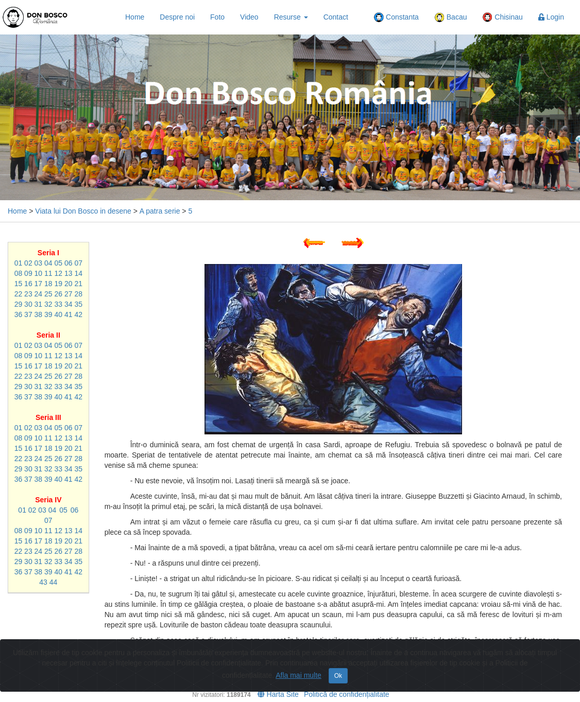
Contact (335, 17)
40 (59, 314)
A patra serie (160, 211)
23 (28, 294)
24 (39, 294)
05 (59, 263)
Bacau (450, 17)
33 (59, 304)
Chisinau (502, 17)
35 (78, 304)
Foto (217, 17)
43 (43, 582)
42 (78, 314)
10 (39, 273)
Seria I (48, 253)
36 (18, 314)
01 (18, 263)
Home (134, 17)
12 (59, 273)
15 (18, 283)
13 (68, 273)
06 (68, 263)
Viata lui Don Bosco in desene (83, 211)
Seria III (48, 417)
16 (28, 283)
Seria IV (48, 500)
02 (28, 263)
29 (18, 304)
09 (28, 273)
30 (28, 304)
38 (39, 314)
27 (68, 294)
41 (68, 314)
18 (48, 283)
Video (249, 17)
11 (48, 273)
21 (78, 283)
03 (39, 263)
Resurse (291, 17)
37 (28, 314)
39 (48, 314)
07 (78, 263)
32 (48, 304)
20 (68, 283)
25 (48, 294)
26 (59, 294)
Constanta (396, 17)
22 (18, 294)
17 (39, 283)
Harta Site (278, 694)
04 (48, 263)
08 (18, 273)
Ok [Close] (338, 675)
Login (551, 17)
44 (53, 582)
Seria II (48, 335)
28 (78, 294)
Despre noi (177, 17)
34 (68, 304)
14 (78, 273)
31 (39, 304)
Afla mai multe (298, 675)
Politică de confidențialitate (346, 694)
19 (59, 283)
